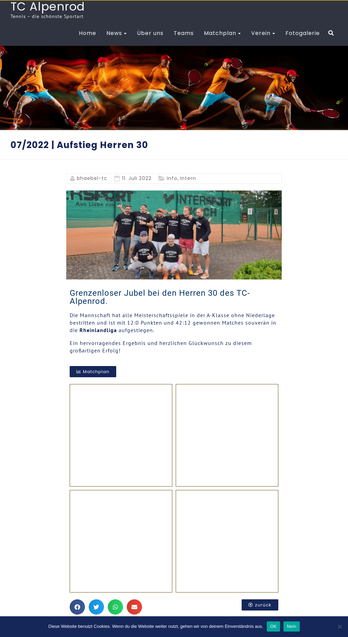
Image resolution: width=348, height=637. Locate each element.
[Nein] (339, 626)
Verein (261, 33)
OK (273, 626)
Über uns (150, 33)
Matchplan (220, 33)
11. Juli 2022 (137, 178)
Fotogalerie (302, 33)
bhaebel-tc (92, 178)
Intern (188, 178)
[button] (77, 605)
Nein (291, 626)
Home (87, 33)
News (114, 33)
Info (172, 178)
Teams (184, 33)
